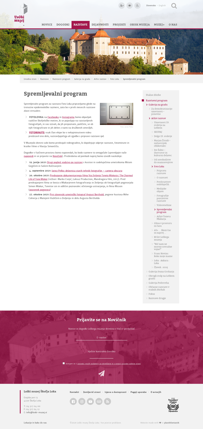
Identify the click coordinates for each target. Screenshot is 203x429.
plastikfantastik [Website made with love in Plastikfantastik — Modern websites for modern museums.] (171, 423)
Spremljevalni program (134, 79)
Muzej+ (159, 25)
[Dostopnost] (137, 5)
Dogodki (62, 25)
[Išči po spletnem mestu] (174, 6)
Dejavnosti (100, 25)
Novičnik (57, 156)
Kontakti (74, 392)
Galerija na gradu (82, 79)
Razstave (81, 25)
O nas (173, 25)
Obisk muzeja (140, 25)
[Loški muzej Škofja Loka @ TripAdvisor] (98, 401)
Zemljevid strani (92, 392)
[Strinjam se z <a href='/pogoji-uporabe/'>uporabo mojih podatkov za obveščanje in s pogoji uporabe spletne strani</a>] (63, 363)
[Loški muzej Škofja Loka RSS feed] (107, 401)
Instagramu (68, 117)
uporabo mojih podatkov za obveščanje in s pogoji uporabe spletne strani (109, 364)
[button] (101, 373)
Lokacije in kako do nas (35, 422)
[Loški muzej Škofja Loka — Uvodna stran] (21, 14)
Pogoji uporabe (139, 392)
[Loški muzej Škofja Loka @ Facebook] (73, 401)
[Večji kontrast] (129, 5)
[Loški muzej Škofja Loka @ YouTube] (90, 401)
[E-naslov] (101, 338)
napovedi (28, 156)
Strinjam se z (103, 364)
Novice (47, 25)
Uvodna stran (30, 79)
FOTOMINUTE (36, 132)
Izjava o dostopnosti (115, 392)
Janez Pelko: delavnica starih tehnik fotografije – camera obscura (87, 170)
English (162, 5)
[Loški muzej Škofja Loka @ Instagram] (81, 401)
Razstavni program (61, 79)
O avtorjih (156, 392)
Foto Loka (114, 79)
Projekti (119, 25)
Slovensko (151, 5)
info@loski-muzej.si (36, 412)
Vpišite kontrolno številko (101, 351)
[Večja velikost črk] (121, 5)
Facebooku (53, 117)
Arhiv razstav (100, 79)
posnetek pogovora (39, 189)
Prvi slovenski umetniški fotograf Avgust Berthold (77, 194)
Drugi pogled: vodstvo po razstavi (65, 162)
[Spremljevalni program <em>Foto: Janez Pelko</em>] (116, 114)
